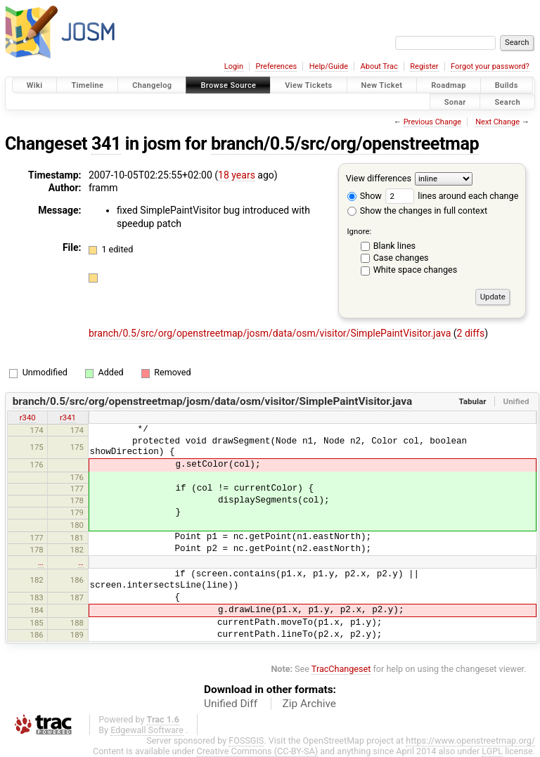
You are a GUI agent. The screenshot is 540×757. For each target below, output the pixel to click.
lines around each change (451, 195)
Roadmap (448, 85)
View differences (378, 178)
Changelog (152, 85)
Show (364, 195)
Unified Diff (230, 703)
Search (507, 101)
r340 (28, 417)
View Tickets (308, 85)
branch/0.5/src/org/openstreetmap (345, 144)
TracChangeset (341, 669)
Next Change (497, 122)
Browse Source (228, 85)
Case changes (401, 257)
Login (233, 66)
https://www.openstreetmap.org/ (470, 740)
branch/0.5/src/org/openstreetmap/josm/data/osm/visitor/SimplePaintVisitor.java (271, 333)
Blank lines (394, 245)
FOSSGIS (246, 740)
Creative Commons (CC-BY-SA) (258, 751)
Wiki (35, 85)
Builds (506, 85)
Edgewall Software (147, 730)
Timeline (87, 85)
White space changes (415, 269)
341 (106, 144)
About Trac (379, 66)
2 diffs (471, 333)
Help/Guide (328, 66)
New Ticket (382, 85)
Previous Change (432, 122)
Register (424, 66)
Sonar (455, 101)
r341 (68, 417)
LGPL (492, 751)
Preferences (276, 66)
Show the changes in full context (417, 210)
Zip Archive (309, 703)
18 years (236, 175)
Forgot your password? (490, 66)
